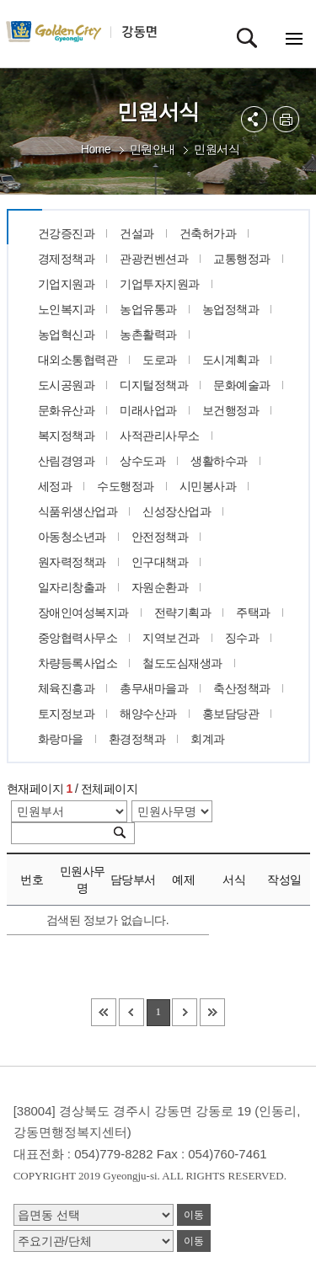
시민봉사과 (208, 486)
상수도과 (142, 461)
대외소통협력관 (78, 359)
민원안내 (152, 149)
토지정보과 (66, 713)
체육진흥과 (66, 688)
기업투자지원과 (160, 284)
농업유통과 (148, 309)
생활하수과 (219, 461)
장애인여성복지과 (83, 612)
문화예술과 (241, 385)
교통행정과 (241, 258)
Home (95, 149)
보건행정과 (231, 410)
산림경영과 (66, 461)
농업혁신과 (66, 334)
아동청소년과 (72, 536)
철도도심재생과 (182, 663)
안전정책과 (160, 536)
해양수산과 (148, 713)
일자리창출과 (72, 587)
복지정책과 (66, 435)
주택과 (253, 612)
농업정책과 (231, 309)
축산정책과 (241, 688)
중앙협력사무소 (78, 638)
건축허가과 (208, 233)
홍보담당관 (231, 713)
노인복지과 (66, 309)
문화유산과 (66, 410)
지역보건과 (171, 638)
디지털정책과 (154, 385)
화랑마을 (60, 739)
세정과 (55, 486)
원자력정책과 (72, 562)
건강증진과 (66, 233)
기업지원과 (66, 284)
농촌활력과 (148, 334)
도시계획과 (231, 359)
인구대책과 (160, 562)
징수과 (242, 638)
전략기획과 (183, 612)
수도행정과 (125, 486)
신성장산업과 (176, 511)
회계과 (207, 739)
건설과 (137, 233)
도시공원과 (66, 385)
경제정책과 (66, 258)
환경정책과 (137, 739)
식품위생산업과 (78, 511)
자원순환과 (160, 587)
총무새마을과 (154, 688)
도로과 (159, 359)
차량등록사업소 (78, 663)
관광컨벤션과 (154, 258)
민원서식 (216, 149)
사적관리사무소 (160, 435)
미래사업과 (148, 410)
